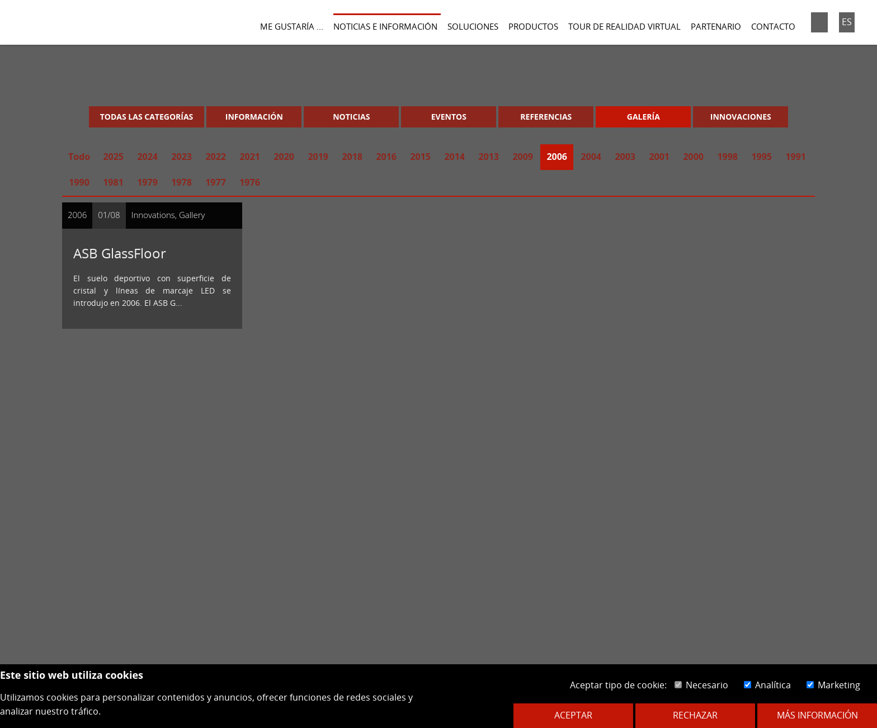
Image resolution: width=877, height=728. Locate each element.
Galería (643, 116)
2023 (181, 156)
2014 (454, 156)
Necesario (701, 685)
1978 (181, 182)
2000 (693, 156)
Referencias (546, 116)
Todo (79, 156)
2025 (113, 156)
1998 (727, 156)
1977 (215, 182)
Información (254, 116)
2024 (147, 156)
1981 (113, 182)
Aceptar (573, 715)
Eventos (448, 116)
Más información (817, 715)
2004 (591, 156)
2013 (488, 156)
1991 (795, 156)
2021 (249, 156)
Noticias (351, 116)
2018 (352, 156)
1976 (249, 182)
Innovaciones (740, 116)
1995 (761, 156)
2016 (386, 156)
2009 (522, 156)
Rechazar (695, 715)
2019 (318, 156)
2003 (625, 156)
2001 (659, 156)
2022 (215, 156)
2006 (556, 156)
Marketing (833, 685)
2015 (420, 156)
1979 (147, 182)
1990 (79, 182)
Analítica (767, 685)
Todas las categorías (147, 116)
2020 (284, 156)
